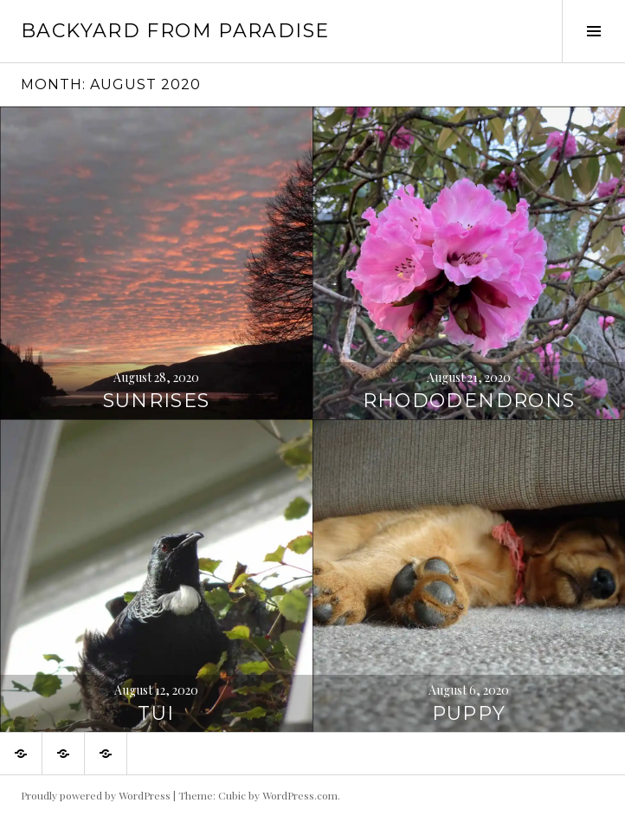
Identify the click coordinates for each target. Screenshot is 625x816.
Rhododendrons (469, 400)
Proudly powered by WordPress (96, 795)
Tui (156, 713)
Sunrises (156, 400)
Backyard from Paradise (175, 30)
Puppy (469, 713)
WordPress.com (300, 795)
